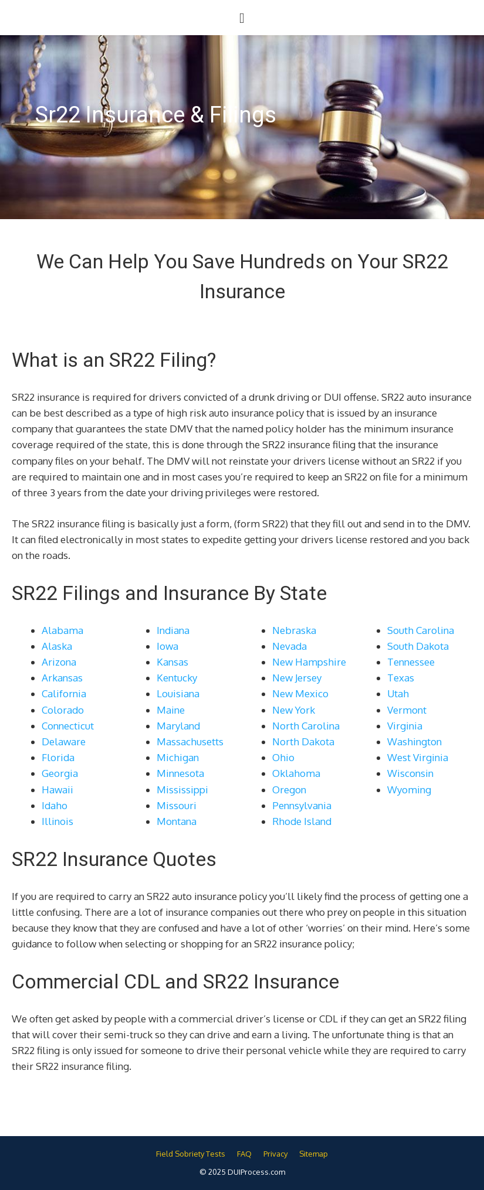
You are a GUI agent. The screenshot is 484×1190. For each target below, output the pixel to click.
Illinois (57, 821)
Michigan (178, 757)
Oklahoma (296, 773)
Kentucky (177, 677)
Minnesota (180, 773)
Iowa (167, 646)
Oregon (289, 789)
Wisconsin (410, 773)
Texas (400, 677)
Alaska (57, 646)
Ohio (283, 757)
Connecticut (68, 726)
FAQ (244, 1153)
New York (293, 710)
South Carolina (420, 630)
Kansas (172, 662)
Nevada (289, 646)
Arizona (59, 662)
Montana (177, 821)
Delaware (64, 741)
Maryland (178, 726)
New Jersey (296, 677)
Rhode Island (301, 821)
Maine (171, 710)
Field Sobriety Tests (190, 1153)
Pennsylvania (301, 805)
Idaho (54, 805)
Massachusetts (190, 741)
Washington (414, 741)
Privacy (275, 1153)
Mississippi (182, 789)
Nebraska (294, 630)
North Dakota (303, 741)
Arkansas (62, 677)
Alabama (62, 630)
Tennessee (411, 662)
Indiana (173, 630)
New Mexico (300, 693)
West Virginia (417, 757)
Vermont (407, 710)
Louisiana (178, 693)
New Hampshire (309, 662)
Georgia (60, 773)
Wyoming (409, 789)
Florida (58, 757)
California (64, 693)
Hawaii (57, 789)
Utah (398, 693)
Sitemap (313, 1153)
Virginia (404, 726)
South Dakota (418, 646)
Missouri (177, 805)
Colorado (63, 710)
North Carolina (306, 726)
